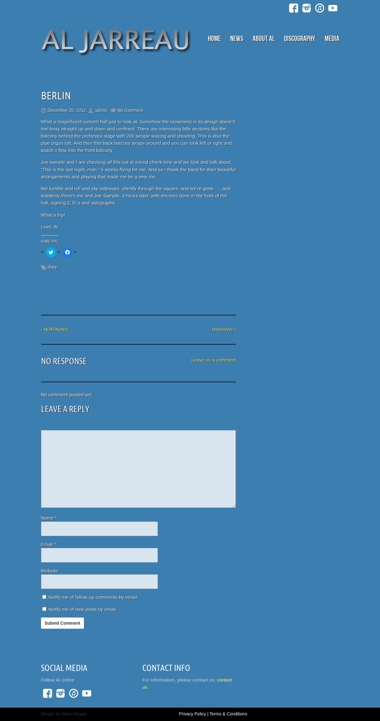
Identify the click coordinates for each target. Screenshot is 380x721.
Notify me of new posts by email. (82, 609)
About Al (264, 38)
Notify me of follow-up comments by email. (93, 597)
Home (214, 38)
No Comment (130, 110)
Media (332, 38)
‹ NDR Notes (54, 329)
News (236, 38)
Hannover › (224, 329)
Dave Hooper (74, 713)
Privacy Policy (192, 713)
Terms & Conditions (228, 713)
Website (49, 570)
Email (48, 544)
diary (52, 266)
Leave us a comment (213, 360)
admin (101, 110)
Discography (299, 38)
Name (49, 518)
